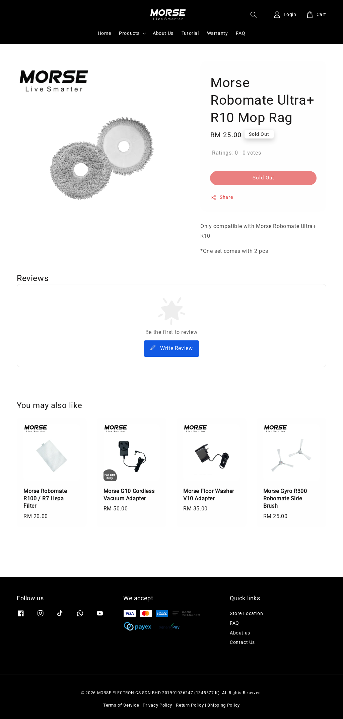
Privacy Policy (157, 705)
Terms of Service (121, 705)
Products (129, 33)
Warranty (217, 33)
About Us (163, 33)
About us (240, 632)
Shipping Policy (223, 705)
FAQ (240, 33)
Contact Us (242, 642)
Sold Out (263, 178)
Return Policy (190, 705)
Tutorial (190, 33)
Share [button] (221, 198)
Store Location (246, 613)
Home (104, 33)
